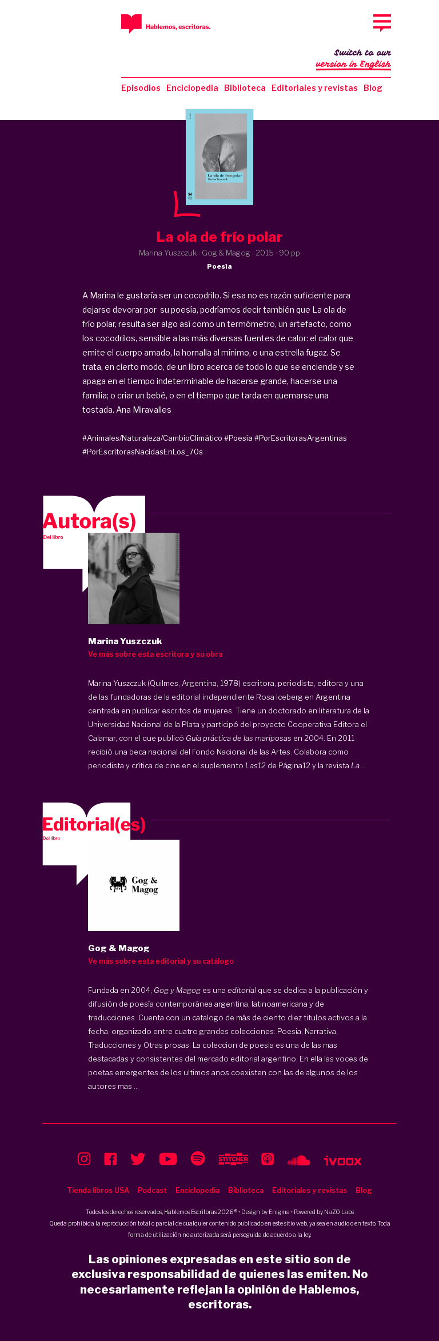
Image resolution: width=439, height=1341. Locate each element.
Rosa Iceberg (279, 696)
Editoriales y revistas (315, 88)
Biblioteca (245, 88)
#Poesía (238, 437)
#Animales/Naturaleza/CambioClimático (152, 437)
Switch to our (353, 59)
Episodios (141, 88)
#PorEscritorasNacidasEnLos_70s (142, 451)
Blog (373, 88)
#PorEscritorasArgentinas (300, 437)
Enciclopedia (192, 88)
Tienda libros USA (98, 1190)
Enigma (279, 1211)
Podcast (152, 1190)
